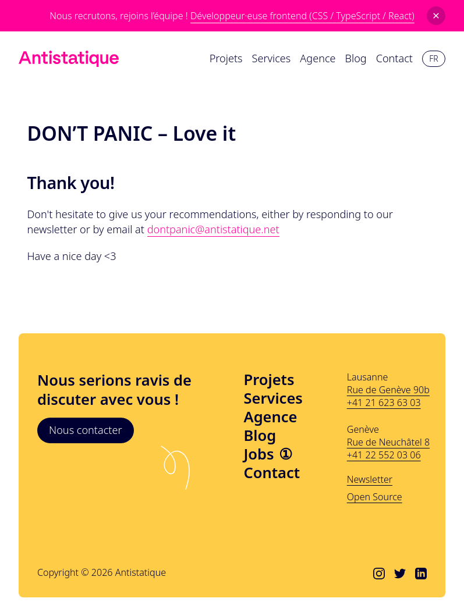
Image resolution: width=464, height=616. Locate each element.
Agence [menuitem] (317, 58)
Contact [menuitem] (394, 58)
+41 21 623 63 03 (384, 402)
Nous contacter (85, 430)
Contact (272, 473)
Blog (260, 435)
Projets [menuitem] (226, 58)
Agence (270, 417)
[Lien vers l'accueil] (69, 59)
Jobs (268, 454)
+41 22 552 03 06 (384, 454)
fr (433, 58)
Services (273, 398)
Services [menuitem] (271, 58)
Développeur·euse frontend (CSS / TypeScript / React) (302, 15)
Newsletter (369, 479)
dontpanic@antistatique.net (213, 229)
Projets (269, 380)
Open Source (374, 496)
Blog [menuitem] (356, 58)
